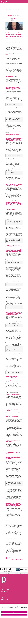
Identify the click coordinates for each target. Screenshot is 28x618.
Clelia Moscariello (12, 18)
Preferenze (14, 614)
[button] (26, 604)
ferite (17, 187)
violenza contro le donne (19, 559)
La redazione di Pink (5, 589)
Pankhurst (12, 139)
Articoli (11, 15)
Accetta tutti (14, 612)
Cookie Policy (12, 616)
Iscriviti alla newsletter (5, 591)
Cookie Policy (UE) (4, 599)
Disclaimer (3, 592)
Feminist (13, 20)
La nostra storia (4, 587)
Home (9, 15)
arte (7, 64)
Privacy (15, 616)
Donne (11, 20)
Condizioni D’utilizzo (5, 600)
